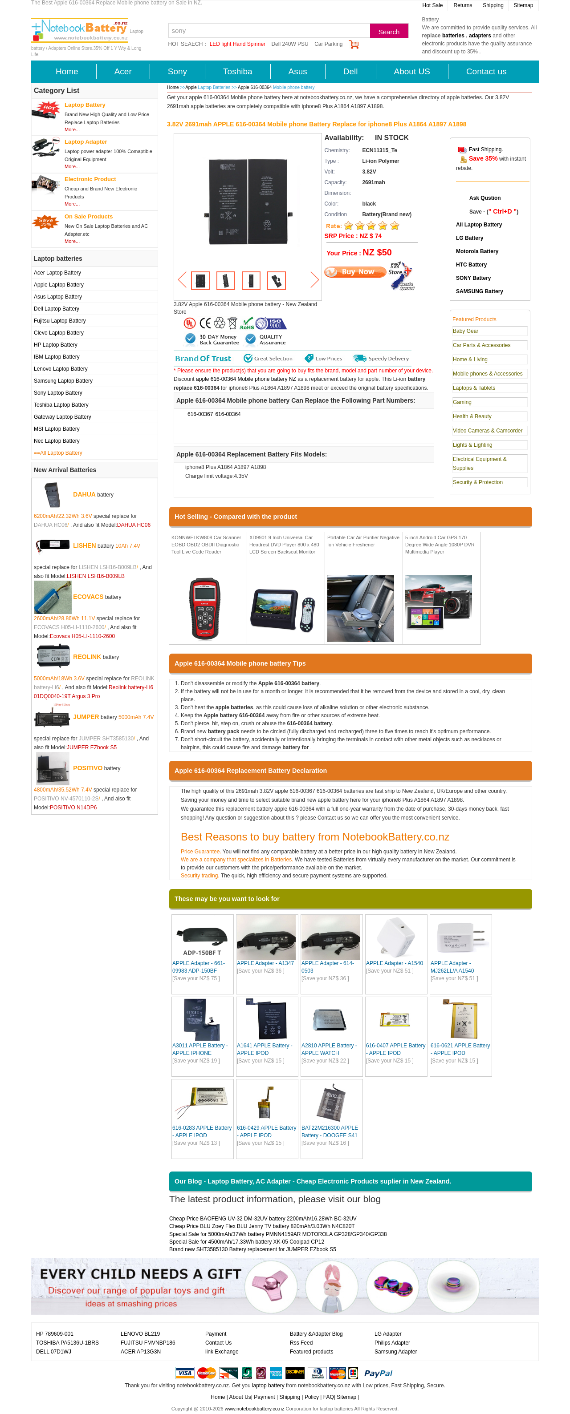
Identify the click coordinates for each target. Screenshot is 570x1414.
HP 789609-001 (54, 1334)
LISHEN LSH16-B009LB (108, 567)
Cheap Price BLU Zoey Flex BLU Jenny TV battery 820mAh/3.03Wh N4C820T (262, 1226)
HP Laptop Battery (55, 345)
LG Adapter (388, 1334)
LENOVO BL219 (140, 1334)
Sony (177, 71)
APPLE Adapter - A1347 (265, 963)
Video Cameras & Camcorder (488, 431)
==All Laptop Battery (58, 453)
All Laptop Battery (479, 225)
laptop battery (268, 1385)
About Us (240, 1397)
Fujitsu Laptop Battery (60, 321)
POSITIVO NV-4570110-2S (66, 799)
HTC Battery (471, 265)
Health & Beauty (472, 416)
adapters (480, 35)
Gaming (462, 402)
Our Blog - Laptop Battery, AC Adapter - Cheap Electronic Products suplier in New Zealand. (313, 1181)
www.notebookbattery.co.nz (255, 1408)
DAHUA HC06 (50, 525)
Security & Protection (478, 482)
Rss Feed (301, 1343)
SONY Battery (473, 278)
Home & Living (470, 359)
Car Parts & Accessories (481, 345)
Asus (298, 71)
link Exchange (222, 1352)
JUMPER (86, 716)
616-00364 (227, 414)
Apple (191, 87)
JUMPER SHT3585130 (106, 738)
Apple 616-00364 (255, 87)
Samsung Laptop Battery (63, 381)
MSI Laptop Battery (57, 429)
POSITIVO (87, 768)
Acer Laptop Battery (57, 273)
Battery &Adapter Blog (316, 1334)
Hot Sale (432, 5)
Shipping (493, 5)
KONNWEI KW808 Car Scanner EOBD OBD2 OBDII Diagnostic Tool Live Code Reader (206, 544)
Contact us (486, 71)
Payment (215, 1334)
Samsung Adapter (396, 1352)
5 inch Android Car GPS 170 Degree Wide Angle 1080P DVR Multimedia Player (440, 544)
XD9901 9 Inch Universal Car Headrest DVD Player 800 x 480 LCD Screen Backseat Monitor (284, 544)
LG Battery (469, 238)
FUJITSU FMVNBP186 (148, 1343)
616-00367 (200, 414)
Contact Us (218, 1343)
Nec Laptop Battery (57, 441)
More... (72, 129)
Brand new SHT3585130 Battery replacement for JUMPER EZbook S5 (252, 1249)
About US (412, 71)
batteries (453, 35)
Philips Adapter (392, 1343)
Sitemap (523, 5)
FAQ (328, 1397)
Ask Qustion (485, 198)
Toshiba (237, 71)
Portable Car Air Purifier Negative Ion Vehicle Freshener (363, 541)
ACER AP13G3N (141, 1352)
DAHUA (84, 494)
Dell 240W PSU (289, 44)
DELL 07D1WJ (53, 1352)
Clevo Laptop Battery (59, 333)
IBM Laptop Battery (57, 357)
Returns (462, 5)
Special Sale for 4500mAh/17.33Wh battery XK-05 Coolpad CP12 (246, 1242)
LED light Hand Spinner (237, 44)
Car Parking (328, 44)
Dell (350, 71)
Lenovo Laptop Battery (61, 369)
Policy (312, 1397)
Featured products (311, 1352)
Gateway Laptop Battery (62, 417)
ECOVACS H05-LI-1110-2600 (69, 627)
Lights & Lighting (473, 445)
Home (67, 71)
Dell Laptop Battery (56, 309)
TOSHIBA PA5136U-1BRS (67, 1343)
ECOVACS (88, 596)
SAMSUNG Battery (479, 291)
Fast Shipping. (486, 149)
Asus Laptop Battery (58, 297)
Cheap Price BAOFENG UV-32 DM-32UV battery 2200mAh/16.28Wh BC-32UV (263, 1219)
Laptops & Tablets (474, 388)
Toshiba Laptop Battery (61, 405)
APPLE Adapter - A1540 (394, 963)
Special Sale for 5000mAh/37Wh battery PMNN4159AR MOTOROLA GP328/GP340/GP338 (278, 1234)
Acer (123, 71)
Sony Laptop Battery (58, 393)
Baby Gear (465, 331)
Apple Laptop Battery (59, 285)
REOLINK (87, 656)
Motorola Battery (477, 251)
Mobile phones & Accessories (488, 374)
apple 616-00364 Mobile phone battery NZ (246, 379)
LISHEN (84, 545)
